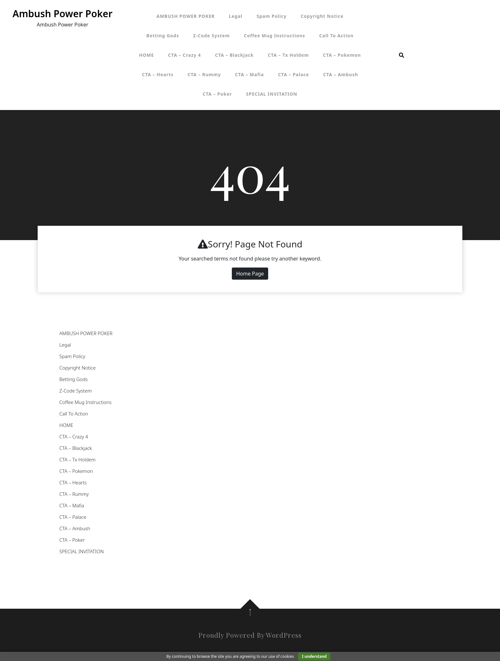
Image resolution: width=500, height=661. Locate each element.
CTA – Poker (217, 94)
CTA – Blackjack (234, 55)
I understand (314, 656)
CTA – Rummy (204, 74)
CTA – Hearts (157, 74)
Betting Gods (162, 36)
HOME (146, 55)
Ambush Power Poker (62, 13)
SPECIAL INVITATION (271, 94)
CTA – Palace (293, 74)
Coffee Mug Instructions (274, 36)
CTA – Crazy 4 (184, 55)
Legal (236, 16)
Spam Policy (271, 16)
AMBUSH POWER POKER (186, 16)
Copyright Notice (322, 16)
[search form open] (401, 55)
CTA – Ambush (340, 74)
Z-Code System (211, 36)
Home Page (250, 273)
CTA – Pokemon (342, 55)
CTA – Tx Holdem (288, 55)
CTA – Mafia (249, 74)
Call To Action (336, 36)
